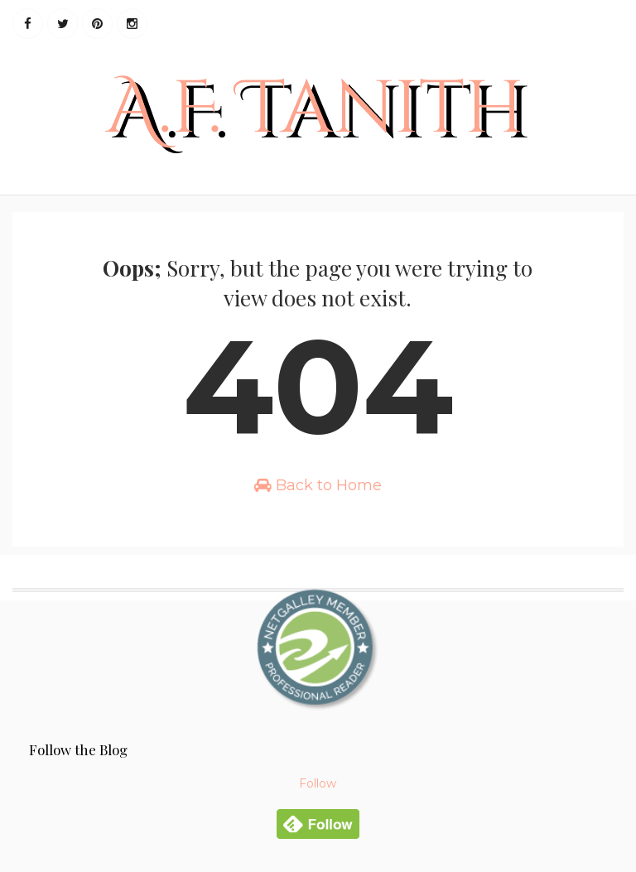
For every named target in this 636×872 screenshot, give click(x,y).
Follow (317, 783)
